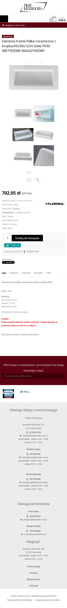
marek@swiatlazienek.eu (35, 534)
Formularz (38, 273)
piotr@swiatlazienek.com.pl (35, 519)
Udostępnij (7, 259)
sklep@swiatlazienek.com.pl (35, 436)
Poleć (48, 273)
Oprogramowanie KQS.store (47, 600)
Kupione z (14, 273)
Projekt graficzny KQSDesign (20, 600)
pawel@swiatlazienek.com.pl (35, 482)
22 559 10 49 (32, 251)
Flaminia (16, 208)
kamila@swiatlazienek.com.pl (35, 457)
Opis (4, 273)
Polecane (26, 273)
